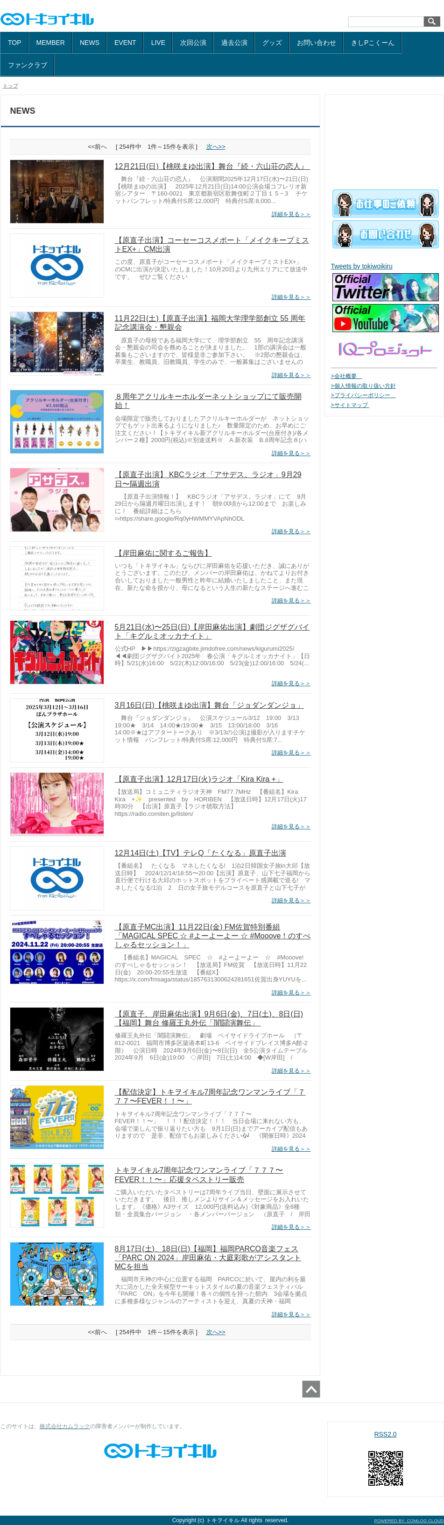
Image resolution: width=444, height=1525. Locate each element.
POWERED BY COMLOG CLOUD (409, 1520)
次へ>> (216, 146)
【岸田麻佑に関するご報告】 (163, 553)
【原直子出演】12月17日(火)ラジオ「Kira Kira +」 (199, 779)
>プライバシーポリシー (363, 395)
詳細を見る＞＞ (291, 214)
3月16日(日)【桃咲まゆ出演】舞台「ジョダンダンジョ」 (209, 705)
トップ (10, 85)
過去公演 (234, 42)
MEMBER (50, 42)
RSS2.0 (385, 1434)
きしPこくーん (373, 42)
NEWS (89, 42)
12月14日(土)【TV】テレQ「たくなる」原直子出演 (200, 853)
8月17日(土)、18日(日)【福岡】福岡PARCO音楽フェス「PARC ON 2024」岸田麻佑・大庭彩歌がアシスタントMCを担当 (208, 1258)
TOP (14, 42)
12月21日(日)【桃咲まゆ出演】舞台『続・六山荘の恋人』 (212, 166)
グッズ (272, 42)
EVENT (125, 42)
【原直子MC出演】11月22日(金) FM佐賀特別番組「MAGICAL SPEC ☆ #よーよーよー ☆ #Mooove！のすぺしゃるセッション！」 (213, 936)
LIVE (158, 42)
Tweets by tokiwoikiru (362, 266)
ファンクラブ (27, 65)
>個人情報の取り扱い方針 (363, 386)
